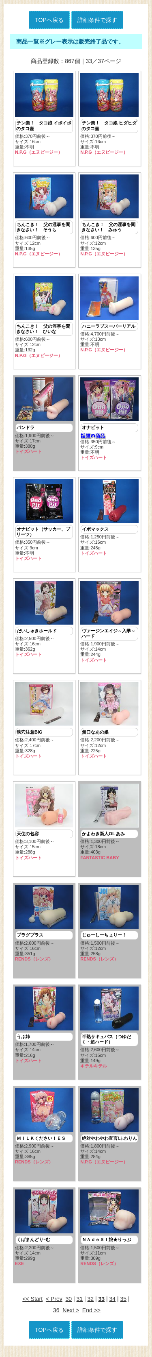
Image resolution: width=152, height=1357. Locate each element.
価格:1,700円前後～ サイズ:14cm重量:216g (44, 1030)
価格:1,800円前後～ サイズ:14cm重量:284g (109, 1132)
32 (91, 1306)
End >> (91, 1317)
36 (56, 1317)
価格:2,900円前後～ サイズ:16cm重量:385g (44, 1132)
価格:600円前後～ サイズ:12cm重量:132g (44, 318)
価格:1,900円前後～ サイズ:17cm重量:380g (44, 417)
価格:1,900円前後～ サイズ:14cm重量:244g (109, 625)
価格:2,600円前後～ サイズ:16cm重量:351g (44, 928)
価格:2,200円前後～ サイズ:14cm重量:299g (44, 1234)
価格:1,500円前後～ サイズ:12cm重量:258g (109, 928)
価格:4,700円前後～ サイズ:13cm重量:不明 (109, 315)
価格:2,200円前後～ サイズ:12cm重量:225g (109, 724)
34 (112, 1306)
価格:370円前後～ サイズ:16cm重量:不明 (44, 114)
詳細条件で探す (97, 20)
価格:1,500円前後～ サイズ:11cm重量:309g (109, 1234)
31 (80, 1306)
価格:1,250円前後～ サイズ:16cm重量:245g (109, 519)
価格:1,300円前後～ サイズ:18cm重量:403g (109, 826)
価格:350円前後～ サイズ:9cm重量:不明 (109, 420)
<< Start (32, 1306)
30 (69, 1306)
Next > (70, 1317)
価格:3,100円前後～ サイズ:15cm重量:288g (44, 826)
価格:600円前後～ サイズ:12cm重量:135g (44, 216)
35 (123, 1306)
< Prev (54, 1306)
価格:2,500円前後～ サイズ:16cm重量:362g (44, 622)
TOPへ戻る (49, 20)
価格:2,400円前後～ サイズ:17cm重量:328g (44, 724)
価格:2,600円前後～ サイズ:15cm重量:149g (109, 1033)
